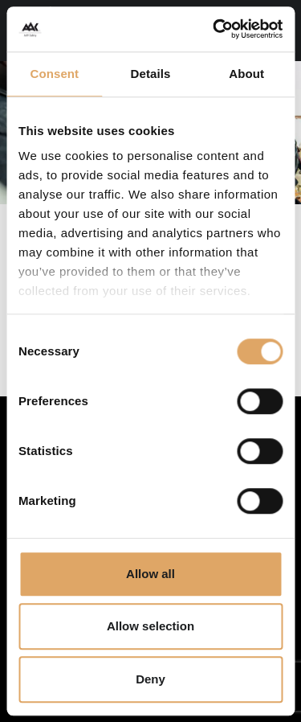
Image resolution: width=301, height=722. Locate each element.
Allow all (150, 573)
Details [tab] (151, 73)
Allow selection (150, 626)
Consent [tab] (54, 73)
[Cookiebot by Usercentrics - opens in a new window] (214, 28)
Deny (150, 679)
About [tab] (246, 73)
